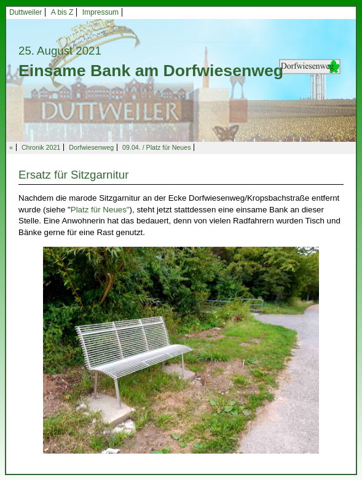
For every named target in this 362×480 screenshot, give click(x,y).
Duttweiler (25, 12)
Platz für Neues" (100, 209)
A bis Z (62, 12)
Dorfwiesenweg (91, 147)
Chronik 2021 (41, 147)
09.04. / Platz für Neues (156, 147)
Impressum (100, 12)
